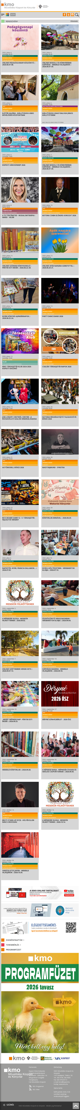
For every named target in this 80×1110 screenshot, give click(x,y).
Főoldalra (74, 21)
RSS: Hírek (36, 1089)
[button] (7, 16)
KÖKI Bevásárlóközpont (37, 1073)
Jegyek (13, 14)
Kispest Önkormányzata (37, 1071)
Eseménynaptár (15, 940)
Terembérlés (13, 945)
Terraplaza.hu (33, 1080)
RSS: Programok (38, 1086)
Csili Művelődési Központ (37, 1082)
